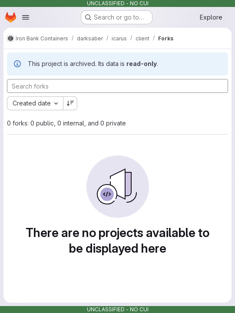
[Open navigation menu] (26, 17)
